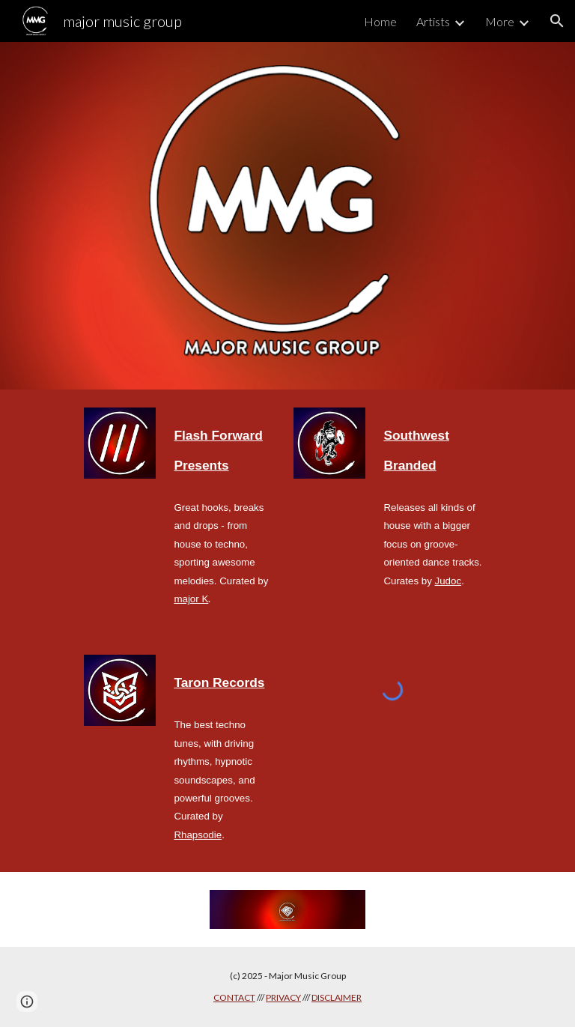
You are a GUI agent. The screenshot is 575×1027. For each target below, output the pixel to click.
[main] (224, 448)
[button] (557, 21)
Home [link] (380, 21)
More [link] (499, 21)
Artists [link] (433, 21)
